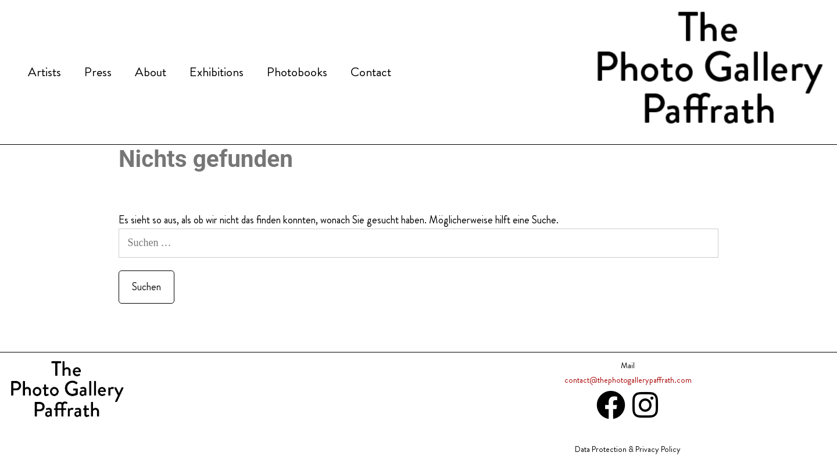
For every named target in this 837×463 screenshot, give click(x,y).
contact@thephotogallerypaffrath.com (628, 380)
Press (98, 72)
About (150, 72)
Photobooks (297, 72)
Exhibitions (216, 72)
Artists (44, 72)
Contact (370, 72)
